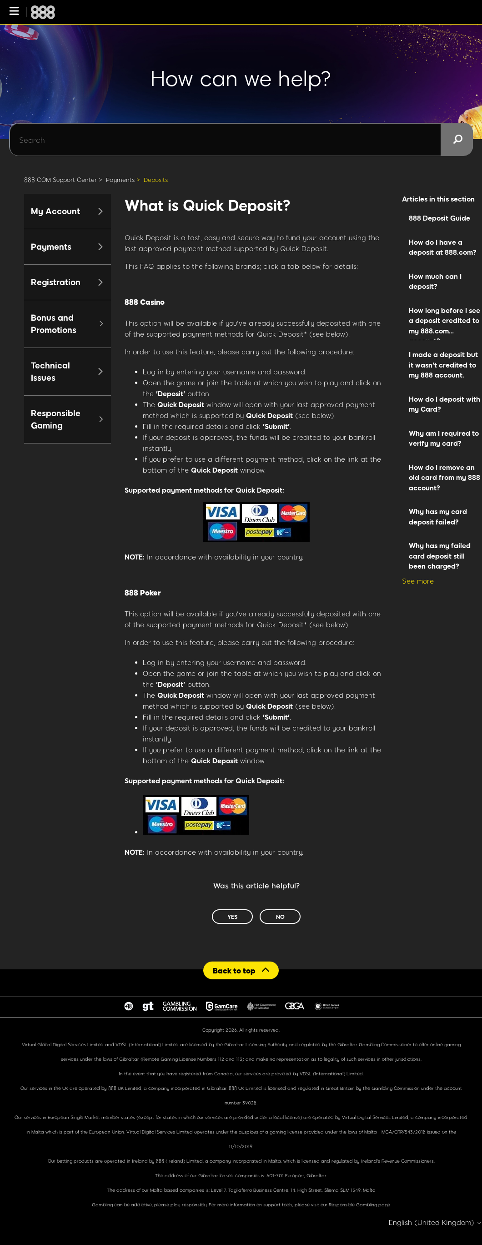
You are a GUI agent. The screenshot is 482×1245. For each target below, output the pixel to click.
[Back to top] (241, 970)
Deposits (156, 179)
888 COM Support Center (60, 179)
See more (418, 581)
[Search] (241, 139)
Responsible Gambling (353, 1204)
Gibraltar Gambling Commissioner (374, 1044)
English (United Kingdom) (435, 1222)
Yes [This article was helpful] (232, 916)
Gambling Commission (396, 1088)
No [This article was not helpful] (280, 916)
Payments (120, 179)
